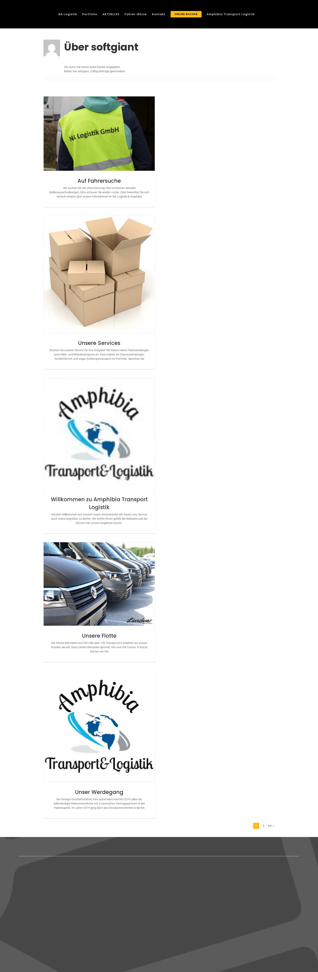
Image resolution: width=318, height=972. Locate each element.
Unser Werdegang (99, 792)
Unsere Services (99, 343)
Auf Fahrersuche (99, 181)
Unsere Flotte (99, 635)
